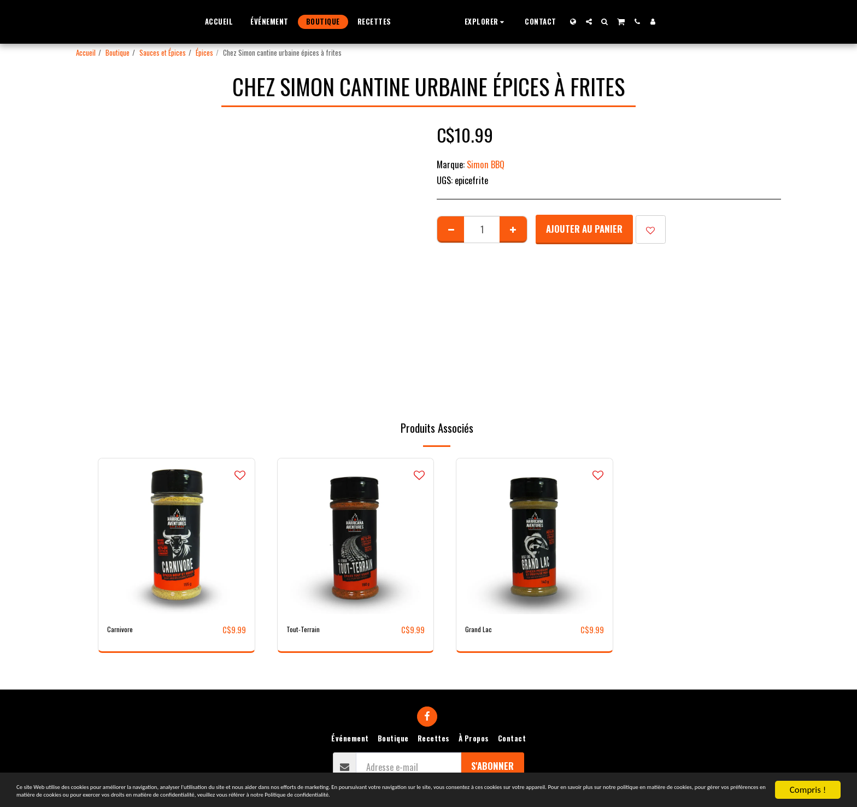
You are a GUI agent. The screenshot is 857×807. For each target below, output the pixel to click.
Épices (204, 52)
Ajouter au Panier (584, 228)
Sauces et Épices (162, 52)
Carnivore (124, 629)
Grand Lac (482, 629)
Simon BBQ (485, 164)
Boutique (117, 52)
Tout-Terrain (308, 629)
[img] (176, 536)
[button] (507, 21)
